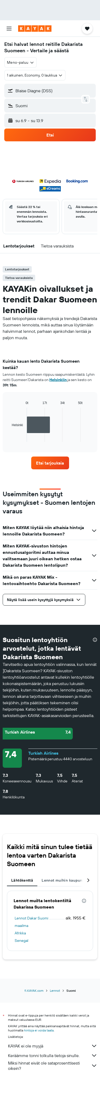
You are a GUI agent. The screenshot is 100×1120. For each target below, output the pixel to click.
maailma (21, 925)
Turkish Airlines (43, 753)
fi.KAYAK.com (34, 991)
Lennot (55, 991)
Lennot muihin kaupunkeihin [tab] (67, 880)
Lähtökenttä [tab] (22, 880)
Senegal (21, 940)
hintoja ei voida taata (39, 1030)
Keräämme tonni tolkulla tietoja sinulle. (52, 1055)
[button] (9, 28)
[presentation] (95, 639)
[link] (50, 463)
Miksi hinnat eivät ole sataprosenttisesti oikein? (52, 1065)
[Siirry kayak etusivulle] (34, 28)
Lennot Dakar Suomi (31, 918)
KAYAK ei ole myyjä (52, 1046)
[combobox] (20, 62)
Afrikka (20, 933)
